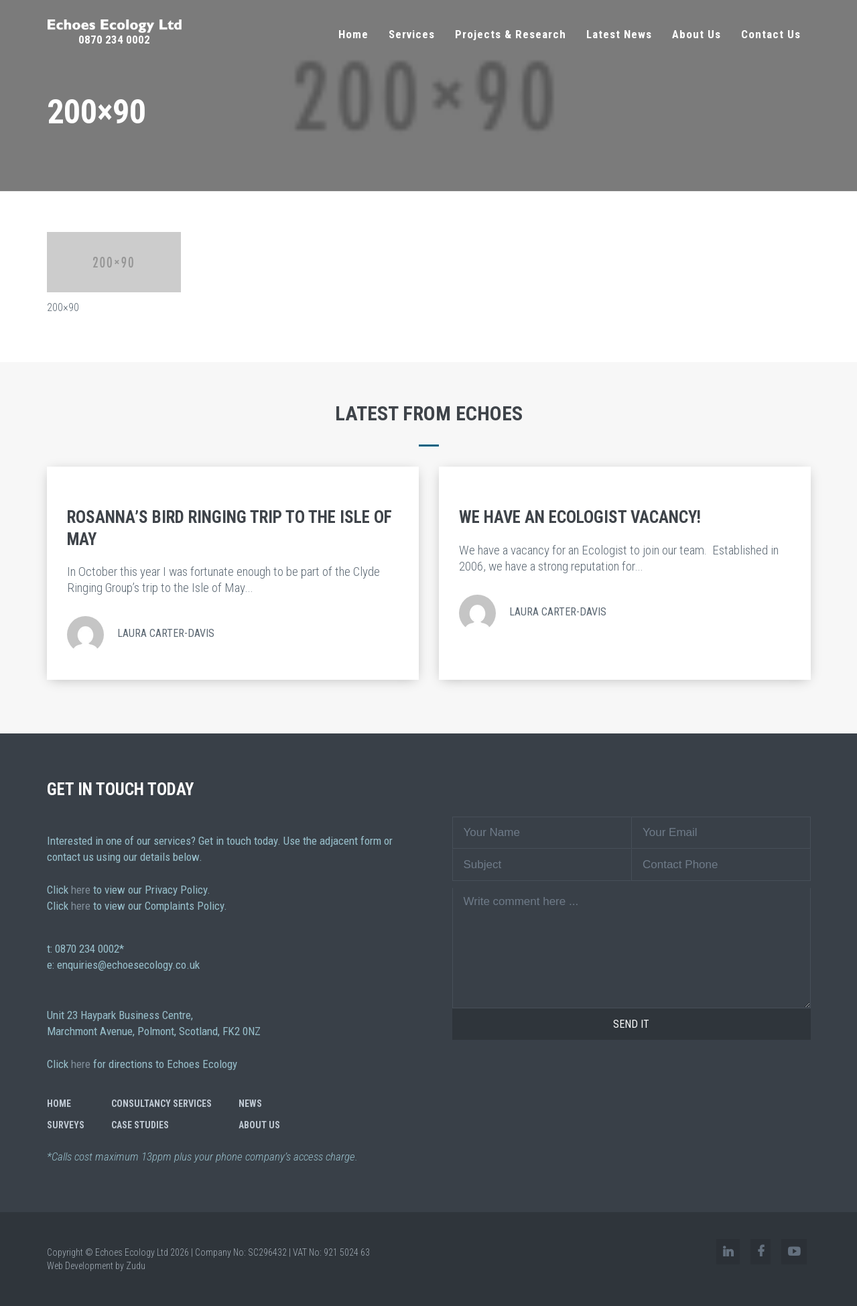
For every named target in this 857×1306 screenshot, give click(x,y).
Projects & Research (510, 34)
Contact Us (771, 34)
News (250, 1103)
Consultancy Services (161, 1103)
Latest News (619, 34)
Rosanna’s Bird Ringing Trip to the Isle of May (229, 528)
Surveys (65, 1125)
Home (353, 34)
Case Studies (140, 1125)
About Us (696, 34)
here (80, 889)
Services (412, 34)
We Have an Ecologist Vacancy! (580, 517)
